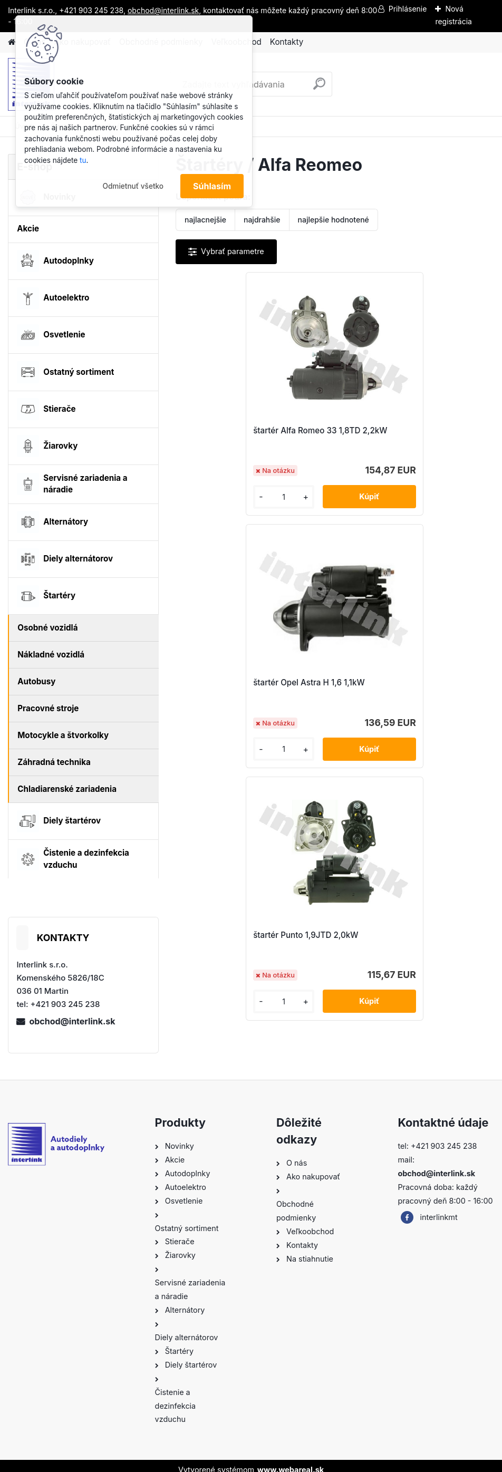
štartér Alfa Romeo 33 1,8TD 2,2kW (254, 430)
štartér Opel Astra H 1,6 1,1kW (401, 430)
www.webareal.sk (290, 1460)
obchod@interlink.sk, (164, 10)
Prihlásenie (408, 8)
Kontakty (286, 42)
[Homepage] (11, 42)
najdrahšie (262, 219)
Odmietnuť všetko (132, 186)
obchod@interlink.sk (72, 1021)
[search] (319, 88)
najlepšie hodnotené (333, 219)
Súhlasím (212, 186)
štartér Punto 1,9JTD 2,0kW (319, 682)
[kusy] (212, 497)
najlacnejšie (205, 219)
